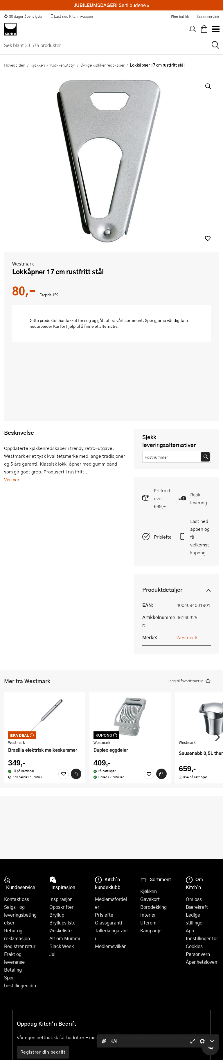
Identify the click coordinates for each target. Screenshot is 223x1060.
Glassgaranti (108, 922)
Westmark (23, 263)
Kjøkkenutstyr (62, 65)
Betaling (13, 969)
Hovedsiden (14, 65)
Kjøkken (37, 65)
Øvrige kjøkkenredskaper (102, 65)
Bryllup (56, 914)
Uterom (148, 922)
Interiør (148, 914)
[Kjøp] (76, 774)
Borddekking (153, 907)
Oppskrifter (61, 907)
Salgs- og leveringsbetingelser (20, 915)
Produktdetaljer (162, 589)
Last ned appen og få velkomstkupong (200, 537)
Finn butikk (180, 16)
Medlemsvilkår (110, 946)
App (190, 930)
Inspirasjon (61, 899)
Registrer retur (19, 946)
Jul (52, 954)
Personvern (198, 954)
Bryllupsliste (62, 922)
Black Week (61, 946)
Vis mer (11, 479)
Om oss (194, 899)
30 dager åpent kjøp (23, 16)
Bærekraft (197, 907)
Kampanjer (151, 930)
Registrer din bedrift (43, 1052)
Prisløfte (163, 536)
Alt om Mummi (64, 938)
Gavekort (150, 899)
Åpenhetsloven (201, 962)
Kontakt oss (16, 899)
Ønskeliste (60, 930)
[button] (208, 238)
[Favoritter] (63, 774)
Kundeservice (208, 16)
